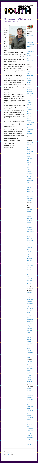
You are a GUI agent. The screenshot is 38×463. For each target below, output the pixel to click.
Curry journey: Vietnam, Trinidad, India (30, 415)
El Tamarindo (30, 373)
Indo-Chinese (30, 303)
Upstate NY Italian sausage (29, 48)
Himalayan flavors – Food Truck (30, 437)
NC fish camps (30, 366)
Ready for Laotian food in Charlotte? (30, 122)
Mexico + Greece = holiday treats (30, 73)
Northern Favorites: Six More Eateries (30, 410)
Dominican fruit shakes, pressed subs (30, 306)
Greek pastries (30, 231)
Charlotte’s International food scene (30, 395)
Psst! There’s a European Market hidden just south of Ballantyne (30, 129)
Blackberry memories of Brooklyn (30, 57)
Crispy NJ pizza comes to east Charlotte (30, 198)
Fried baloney (30, 368)
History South (8, 454)
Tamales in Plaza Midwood (29, 253)
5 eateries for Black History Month (30, 390)
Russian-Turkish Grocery (29, 169)
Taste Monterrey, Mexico (29, 247)
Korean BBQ (29, 145)
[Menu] (32, 5)
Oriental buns (30, 229)
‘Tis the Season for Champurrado (30, 238)
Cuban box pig (30, 77)
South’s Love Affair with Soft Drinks (30, 401)
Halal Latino (29, 165)
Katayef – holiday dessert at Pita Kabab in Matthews (30, 191)
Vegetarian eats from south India (29, 326)
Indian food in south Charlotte (29, 106)
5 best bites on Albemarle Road (30, 424)
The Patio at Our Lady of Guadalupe (29, 363)
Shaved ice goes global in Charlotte (30, 443)
